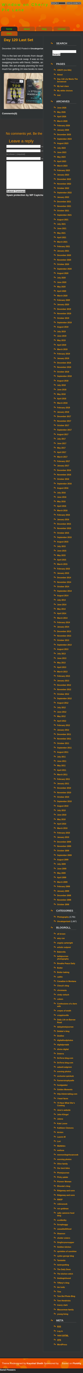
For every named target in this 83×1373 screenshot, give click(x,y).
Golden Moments (65, 1090)
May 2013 (61, 663)
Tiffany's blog (63, 1283)
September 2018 (64, 376)
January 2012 (63, 730)
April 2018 (61, 399)
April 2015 (61, 560)
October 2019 (63, 318)
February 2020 (63, 300)
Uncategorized (38, 48)
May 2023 (61, 157)
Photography (63, 917)
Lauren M (61, 1137)
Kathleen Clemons (65, 1128)
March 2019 (62, 349)
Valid (63, 1336)
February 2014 (63, 622)
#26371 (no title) (64, 70)
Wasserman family (65, 1310)
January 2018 (63, 412)
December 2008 (64, 896)
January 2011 (63, 784)
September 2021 (64, 215)
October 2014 (63, 587)
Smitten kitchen (64, 1247)
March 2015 (62, 564)
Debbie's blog (63, 1031)
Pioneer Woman (64, 1182)
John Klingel (62, 1115)
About (60, 75)
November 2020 (64, 260)
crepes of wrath (64, 1011)
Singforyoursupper (65, 1242)
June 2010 (61, 815)
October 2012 (63, 694)
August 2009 (62, 860)
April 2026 (61, 117)
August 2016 (62, 488)
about (27, 29)
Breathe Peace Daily (66, 963)
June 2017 (61, 443)
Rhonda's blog (63, 1186)
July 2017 (61, 439)
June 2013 (61, 658)
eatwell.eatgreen (64, 1067)
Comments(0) (9, 113)
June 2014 (61, 605)
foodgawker (62, 1085)
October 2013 (63, 640)
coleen (60, 999)
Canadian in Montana (66, 981)
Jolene (60, 1119)
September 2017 (64, 430)
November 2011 (64, 739)
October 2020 (63, 264)
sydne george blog (65, 1256)
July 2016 (61, 493)
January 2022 (63, 197)
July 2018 (61, 385)
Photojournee (63, 1173)
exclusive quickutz (65, 1076)
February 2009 (63, 887)
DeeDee (60, 1036)
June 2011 (61, 761)
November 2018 (64, 367)
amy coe (61, 938)
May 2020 (61, 287)
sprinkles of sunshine (67, 1251)
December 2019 (64, 309)
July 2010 (61, 810)
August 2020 (62, 273)
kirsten (60, 1132)
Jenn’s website (63, 1110)
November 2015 (64, 528)
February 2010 (63, 833)
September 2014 (64, 591)
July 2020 (61, 278)
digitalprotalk (63, 1045)
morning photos (64, 1159)
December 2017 (64, 416)
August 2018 (62, 381)
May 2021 (61, 233)
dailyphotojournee (65, 1027)
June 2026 (61, 108)
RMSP (60, 1200)
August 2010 (62, 806)
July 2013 (61, 654)
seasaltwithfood (64, 1229)
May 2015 (61, 555)
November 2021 (64, 206)
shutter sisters (63, 1238)
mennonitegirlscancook (67, 1155)
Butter (60, 968)
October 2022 (63, 188)
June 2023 (61, 152)
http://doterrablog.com (67, 1094)
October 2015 (63, 533)
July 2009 (61, 864)
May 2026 (61, 112)
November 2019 (64, 314)
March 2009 (62, 882)
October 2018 (63, 372)
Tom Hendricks (64, 1301)
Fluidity (77, 1363)
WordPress (62, 1345)
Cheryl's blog (63, 986)
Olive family (62, 1164)
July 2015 (61, 546)
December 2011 (64, 734)
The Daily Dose (64, 1269)
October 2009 (63, 851)
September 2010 (64, 801)
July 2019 (61, 332)
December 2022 (64, 179)
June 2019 (61, 336)
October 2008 (63, 905)
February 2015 (63, 569)
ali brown (61, 934)
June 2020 (61, 282)
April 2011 (61, 770)
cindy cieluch (63, 995)
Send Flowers (8, 1369)
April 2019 (61, 345)
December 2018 (64, 363)
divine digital (63, 1049)
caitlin (60, 977)
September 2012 (64, 699)
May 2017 (61, 448)
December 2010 (64, 788)
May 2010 (61, 819)
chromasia (62, 990)
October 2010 (63, 797)
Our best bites (63, 1168)
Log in (60, 1331)
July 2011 (61, 757)
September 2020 (64, 269)
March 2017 (62, 457)
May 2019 (61, 340)
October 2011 (63, 743)
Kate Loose (62, 1124)
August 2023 (62, 143)
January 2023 (63, 175)
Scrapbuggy (62, 1225)
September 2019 (64, 323)
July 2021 (61, 224)
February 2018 (63, 408)
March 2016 (62, 511)
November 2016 (64, 475)
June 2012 (61, 712)
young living (62, 1314)
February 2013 (63, 676)
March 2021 (62, 242)
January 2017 (63, 466)
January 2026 (63, 130)
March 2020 (62, 296)
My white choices (65, 91)
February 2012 (63, 725)
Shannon (61, 1234)
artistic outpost (64, 947)
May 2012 (61, 716)
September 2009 (64, 855)
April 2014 (61, 613)
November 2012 (64, 690)
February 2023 (63, 170)
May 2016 (61, 502)
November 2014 (64, 582)
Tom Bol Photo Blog (66, 1296)
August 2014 (62, 596)
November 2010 (64, 793)
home (9, 29)
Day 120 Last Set (18, 40)
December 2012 (64, 685)
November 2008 (64, 900)
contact (62, 29)
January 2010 (63, 837)
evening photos (64, 1072)
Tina (59, 1292)
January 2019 (63, 358)
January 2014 (63, 627)
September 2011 (64, 748)
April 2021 (61, 237)
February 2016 (63, 515)
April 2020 (61, 291)
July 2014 (61, 600)
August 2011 (62, 752)
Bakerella (61, 952)
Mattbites (61, 1146)
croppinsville (63, 1015)
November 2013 (64, 636)
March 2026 (62, 121)
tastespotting (63, 1265)
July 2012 (61, 708)
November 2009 (64, 846)
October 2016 (63, 479)
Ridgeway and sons (66, 1191)
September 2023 (64, 139)
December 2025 (64, 135)
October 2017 (63, 425)
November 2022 (64, 184)
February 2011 (63, 779)
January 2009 (63, 891)
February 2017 (63, 461)
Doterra (60, 1054)
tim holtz (61, 1287)
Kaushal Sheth (35, 1363)
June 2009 (61, 869)
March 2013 (62, 672)
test (59, 95)
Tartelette (61, 1260)
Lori (59, 1141)
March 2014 (62, 618)
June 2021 (61, 228)
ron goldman (63, 1209)
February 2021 (63, 246)
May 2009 (61, 873)
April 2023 (61, 161)
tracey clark (62, 1305)
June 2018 (61, 390)
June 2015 (61, 551)
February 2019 (63, 354)
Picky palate (62, 1177)
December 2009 (64, 842)
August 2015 (62, 542)
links (9, 33)
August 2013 (62, 649)
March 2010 (62, 828)
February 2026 (63, 126)
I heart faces (62, 1099)
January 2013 (63, 681)
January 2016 (63, 520)
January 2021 (63, 251)
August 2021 (62, 220)
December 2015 (64, 524)
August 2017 (62, 434)
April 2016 (61, 506)
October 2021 (63, 211)
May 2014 (61, 609)
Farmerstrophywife (65, 1081)
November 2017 (64, 421)
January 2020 (63, 305)
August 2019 (62, 327)
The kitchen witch (65, 1274)
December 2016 (64, 470)
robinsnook (62, 1204)
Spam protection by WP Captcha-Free (27, 195)
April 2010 (61, 824)
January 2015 (63, 573)
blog (44, 29)
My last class (63, 86)
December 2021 (64, 202)
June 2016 (61, 497)
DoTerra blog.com (65, 1058)
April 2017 (61, 452)
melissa (60, 1150)
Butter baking (63, 972)
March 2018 (62, 403)
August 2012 (62, 703)
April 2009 (61, 878)
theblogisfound (64, 1278)
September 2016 (64, 484)
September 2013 (64, 645)
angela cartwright (65, 943)
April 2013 (61, 667)
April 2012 (61, 721)
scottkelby (62, 1220)
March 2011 (62, 775)
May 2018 (61, 394)
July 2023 (61, 148)
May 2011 (61, 766)
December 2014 (64, 578)
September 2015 (64, 537)
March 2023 (62, 166)
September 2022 (64, 193)
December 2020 (64, 255)
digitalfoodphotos (65, 1040)
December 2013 (64, 631)
